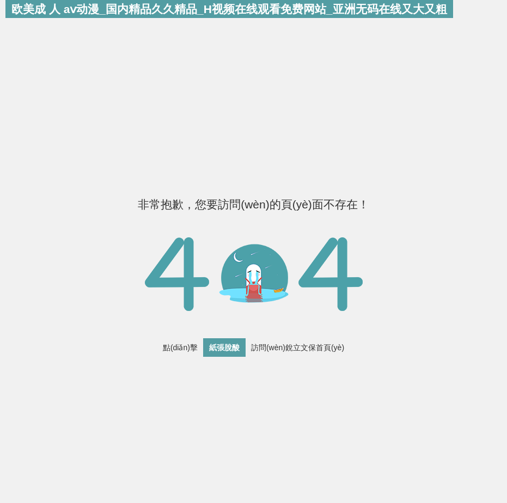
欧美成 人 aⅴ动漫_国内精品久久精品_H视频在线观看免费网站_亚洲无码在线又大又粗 (229, 9)
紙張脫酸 (224, 347)
